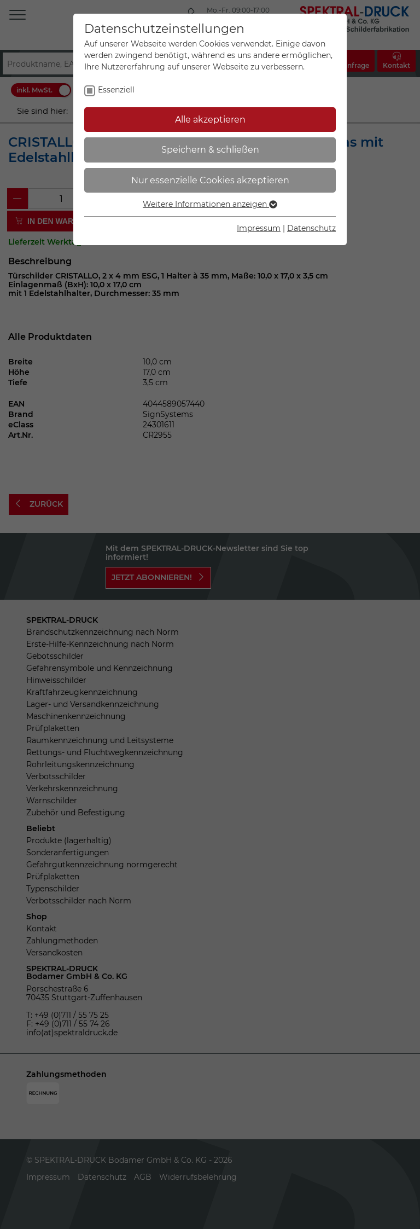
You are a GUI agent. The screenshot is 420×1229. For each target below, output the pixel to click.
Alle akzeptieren (210, 119)
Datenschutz (311, 228)
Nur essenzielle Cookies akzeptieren (210, 180)
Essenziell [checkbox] (116, 90)
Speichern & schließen (210, 149)
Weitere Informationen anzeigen (210, 204)
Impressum (259, 228)
